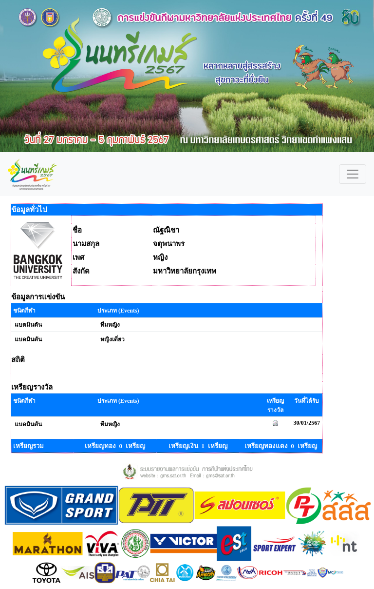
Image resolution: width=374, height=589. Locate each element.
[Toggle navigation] (352, 174)
